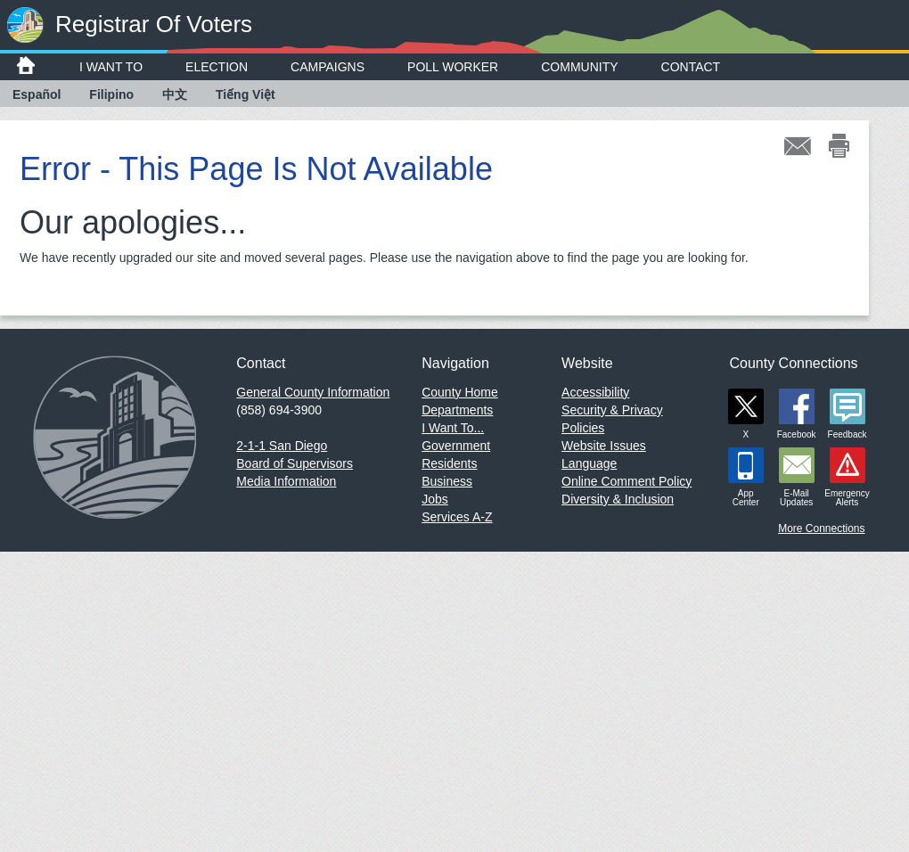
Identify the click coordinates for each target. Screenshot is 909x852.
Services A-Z (457, 517)
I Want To (111, 67)
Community (579, 67)
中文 (174, 94)
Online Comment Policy (626, 481)
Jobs (435, 499)
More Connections (821, 528)
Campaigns (327, 67)
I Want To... (453, 428)
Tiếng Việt (245, 94)
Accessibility (595, 392)
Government (456, 445)
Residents (449, 463)
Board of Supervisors (294, 463)
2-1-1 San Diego (281, 445)
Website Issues (603, 445)
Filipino (111, 94)
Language (589, 463)
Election (216, 67)
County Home (460, 392)
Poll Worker (452, 67)
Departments (457, 410)
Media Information (286, 481)
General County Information (312, 392)
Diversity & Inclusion (617, 499)
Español (36, 94)
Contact (691, 67)
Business (447, 481)
